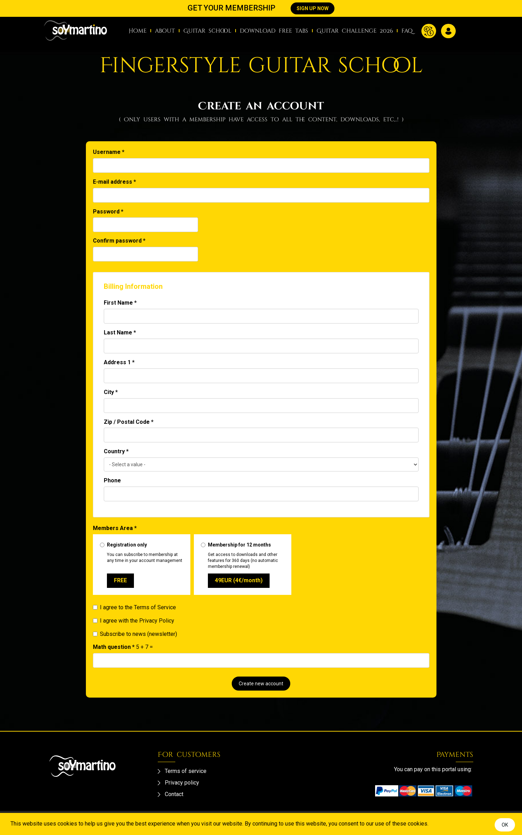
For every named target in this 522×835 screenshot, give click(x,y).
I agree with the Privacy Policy (133, 620)
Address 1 (119, 362)
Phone (112, 480)
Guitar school (207, 31)
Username (108, 152)
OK (505, 825)
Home (138, 31)
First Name (120, 302)
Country (116, 451)
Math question (114, 647)
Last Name (120, 332)
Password (108, 211)
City (111, 392)
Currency (428, 31)
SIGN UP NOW (312, 8)
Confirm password (119, 240)
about (165, 31)
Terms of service (185, 771)
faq (407, 31)
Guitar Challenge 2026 (355, 31)
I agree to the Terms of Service (134, 607)
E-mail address (114, 181)
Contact (174, 794)
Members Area (115, 528)
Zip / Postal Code (129, 422)
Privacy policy (182, 782)
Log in (448, 31)
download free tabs (274, 31)
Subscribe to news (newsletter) (135, 634)
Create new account (261, 683)
